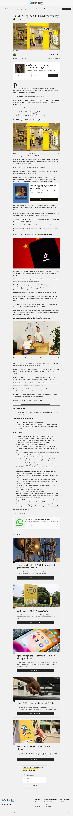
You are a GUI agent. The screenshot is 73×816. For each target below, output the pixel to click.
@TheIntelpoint (53, 438)
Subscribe (65, 9)
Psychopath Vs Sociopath (22, 426)
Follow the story (34, 578)
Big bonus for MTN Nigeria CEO (32, 611)
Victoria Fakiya (19, 54)
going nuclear (26, 422)
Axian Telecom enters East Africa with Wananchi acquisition (35, 404)
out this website (55, 506)
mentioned (17, 271)
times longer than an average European (43, 412)
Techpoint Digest (56, 58)
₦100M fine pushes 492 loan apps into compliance (33, 167)
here (47, 442)
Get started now (45, 199)
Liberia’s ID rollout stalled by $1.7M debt (36, 703)
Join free (51, 75)
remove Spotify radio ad (36, 424)
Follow (31, 525)
